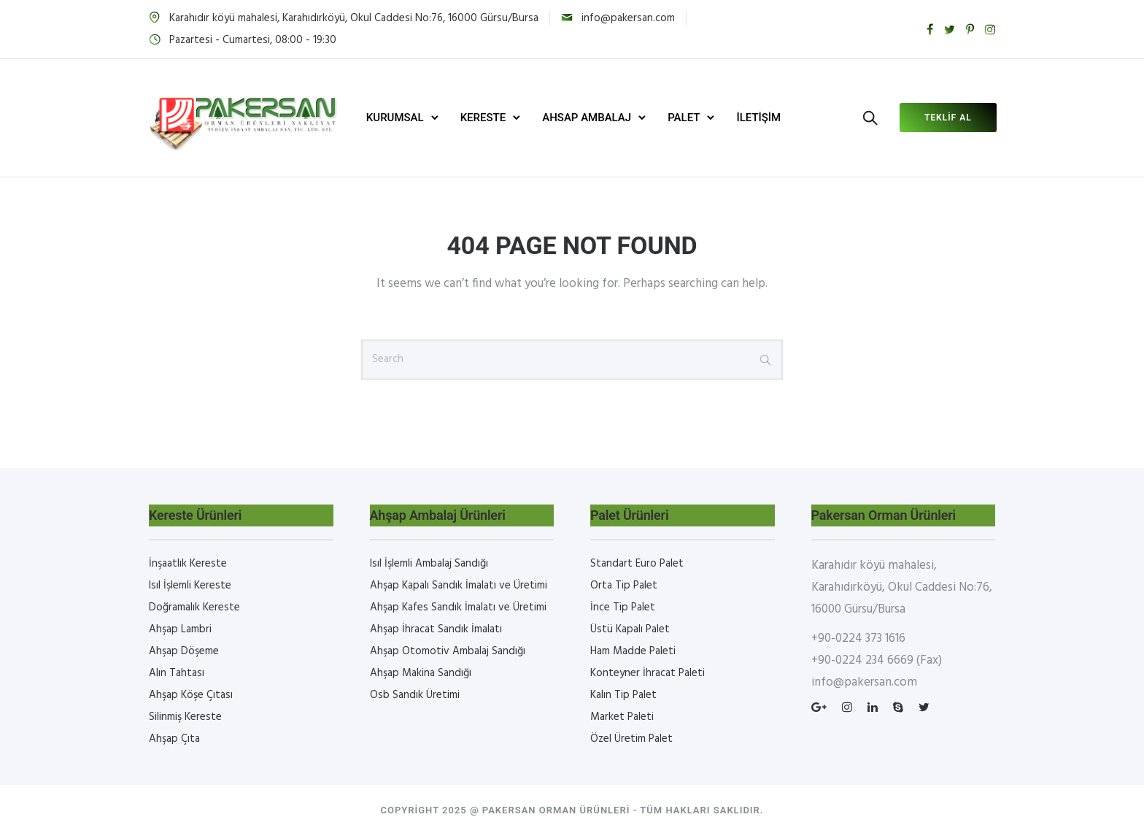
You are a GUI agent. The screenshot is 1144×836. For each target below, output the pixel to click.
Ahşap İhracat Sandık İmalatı (436, 629)
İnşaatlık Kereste (188, 563)
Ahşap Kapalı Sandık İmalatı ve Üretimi (458, 585)
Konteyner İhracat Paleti (647, 673)
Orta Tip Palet (623, 585)
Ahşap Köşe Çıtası (191, 695)
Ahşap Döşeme (184, 651)
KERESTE (484, 117)
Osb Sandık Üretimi (415, 695)
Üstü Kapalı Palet (630, 629)
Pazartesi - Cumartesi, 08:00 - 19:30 (252, 40)
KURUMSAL (396, 117)
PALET (685, 117)
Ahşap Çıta (174, 739)
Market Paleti (622, 717)
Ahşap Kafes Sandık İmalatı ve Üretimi (458, 607)
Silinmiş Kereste (185, 717)
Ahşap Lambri (180, 629)
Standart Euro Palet (637, 563)
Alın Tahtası (176, 673)
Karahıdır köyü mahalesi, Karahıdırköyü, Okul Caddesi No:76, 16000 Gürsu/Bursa (353, 18)
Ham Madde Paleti (633, 651)
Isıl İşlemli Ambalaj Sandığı (429, 563)
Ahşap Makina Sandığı (420, 673)
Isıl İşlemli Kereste (190, 585)
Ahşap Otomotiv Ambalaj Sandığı (447, 651)
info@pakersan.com (628, 18)
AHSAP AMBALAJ (588, 117)
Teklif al (946, 117)
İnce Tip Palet (622, 607)
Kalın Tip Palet (623, 695)
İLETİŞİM (760, 117)
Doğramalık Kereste (194, 607)
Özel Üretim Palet (631, 739)
